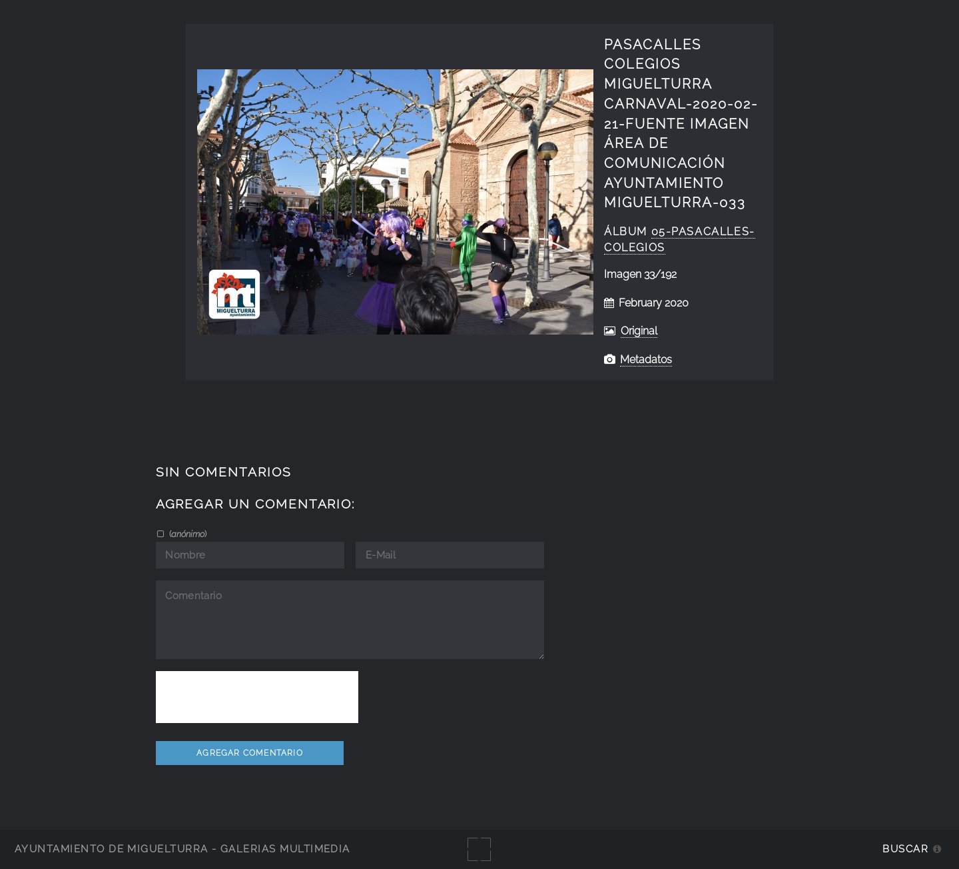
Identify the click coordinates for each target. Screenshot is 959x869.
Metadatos (646, 359)
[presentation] (257, 697)
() (186, 533)
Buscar (905, 848)
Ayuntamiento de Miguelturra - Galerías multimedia (182, 848)
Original (639, 331)
